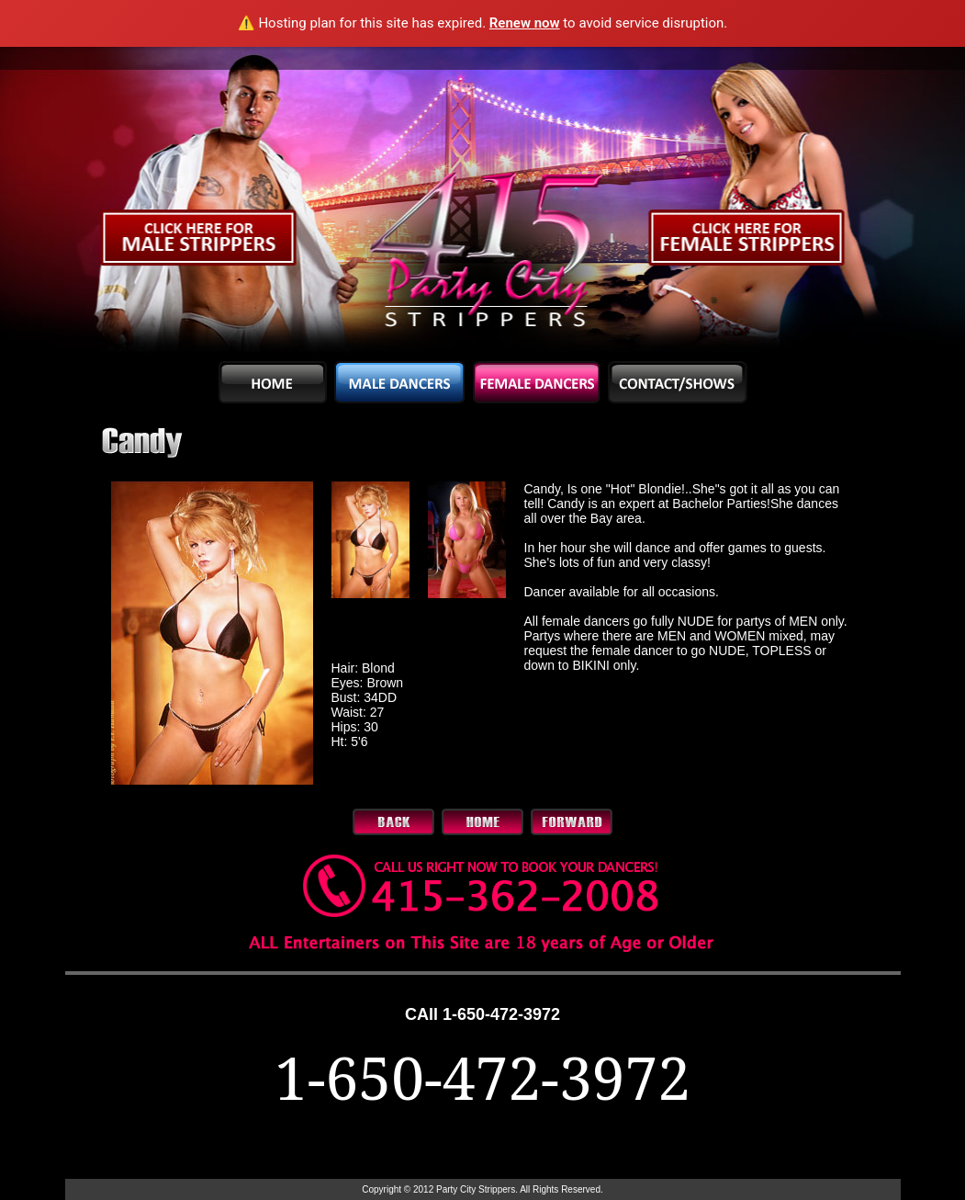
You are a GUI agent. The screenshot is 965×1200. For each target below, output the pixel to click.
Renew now (524, 23)
